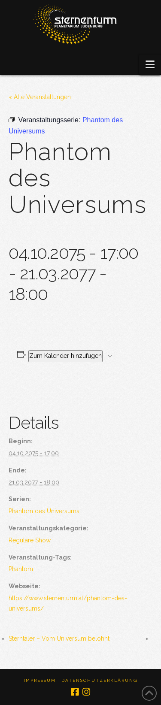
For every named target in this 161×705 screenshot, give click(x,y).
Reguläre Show (30, 540)
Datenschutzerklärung (99, 680)
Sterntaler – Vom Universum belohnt (59, 638)
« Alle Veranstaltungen (40, 97)
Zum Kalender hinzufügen (65, 355)
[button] (150, 64)
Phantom (21, 569)
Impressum (40, 680)
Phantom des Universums (44, 511)
